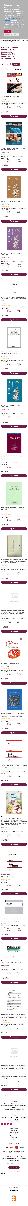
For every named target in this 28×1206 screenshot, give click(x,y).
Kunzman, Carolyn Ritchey (7, 716)
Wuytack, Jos (4, 303)
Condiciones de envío (14, 1134)
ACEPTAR (7, 31)
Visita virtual (14, 1137)
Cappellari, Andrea (5, 152)
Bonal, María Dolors (5, 204)
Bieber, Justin (4, 99)
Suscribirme (14, 1167)
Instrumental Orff (16, 40)
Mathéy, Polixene (5, 768)
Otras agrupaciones (6, 40)
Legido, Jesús (4, 565)
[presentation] (12, 1178)
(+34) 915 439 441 (14, 1119)
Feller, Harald (4, 1020)
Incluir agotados (5, 69)
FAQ (14, 1139)
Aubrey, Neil (4, 877)
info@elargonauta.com (14, 1121)
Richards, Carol (10, 877)
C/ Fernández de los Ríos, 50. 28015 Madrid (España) (14, 1117)
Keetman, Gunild (5, 921)
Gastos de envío (14, 1135)
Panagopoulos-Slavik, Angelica (17, 768)
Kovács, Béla (4, 512)
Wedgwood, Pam (5, 458)
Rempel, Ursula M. (18, 716)
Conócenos (14, 1130)
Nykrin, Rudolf (4, 827)
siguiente (24, 1094)
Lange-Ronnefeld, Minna (15, 921)
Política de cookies (14, 1132)
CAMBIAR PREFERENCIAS (11, 34)
